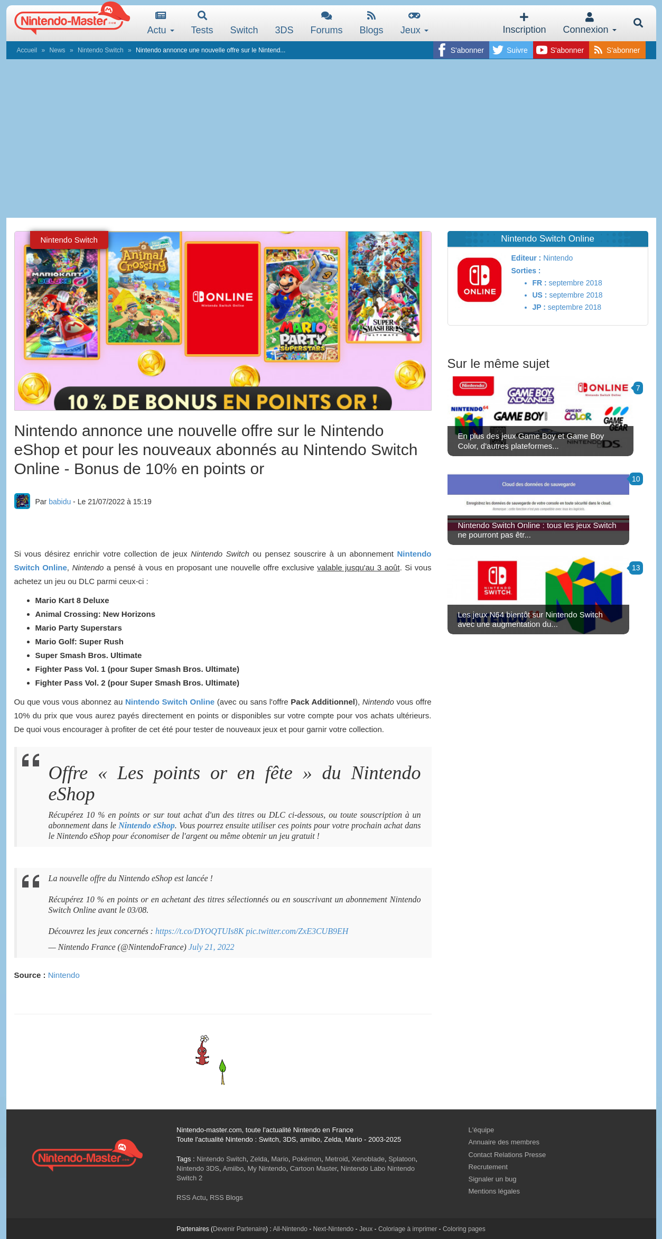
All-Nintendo (290, 1229)
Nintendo (64, 974)
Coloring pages (464, 1229)
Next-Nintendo (333, 1229)
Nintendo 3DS (197, 1168)
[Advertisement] (331, 138)
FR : (540, 283)
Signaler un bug (493, 1179)
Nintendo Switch (101, 50)
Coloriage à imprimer (407, 1229)
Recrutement (488, 1167)
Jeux (414, 23)
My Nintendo (266, 1168)
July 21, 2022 (212, 946)
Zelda (258, 1159)
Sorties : (526, 270)
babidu (60, 501)
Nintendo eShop (146, 825)
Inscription (524, 23)
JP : (539, 307)
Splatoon (401, 1159)
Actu (160, 23)
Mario (279, 1159)
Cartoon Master (313, 1168)
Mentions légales (494, 1191)
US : (540, 295)
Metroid (336, 1159)
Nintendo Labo (363, 1168)
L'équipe (482, 1130)
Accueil (27, 50)
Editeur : (526, 258)
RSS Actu (191, 1197)
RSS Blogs (226, 1197)
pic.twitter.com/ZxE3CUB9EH (297, 931)
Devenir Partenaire (239, 1229)
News (58, 50)
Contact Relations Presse (507, 1155)
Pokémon (306, 1159)
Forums (327, 23)
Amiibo (233, 1168)
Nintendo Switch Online (170, 701)
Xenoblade (368, 1159)
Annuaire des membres (504, 1142)
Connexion (589, 23)
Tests (202, 23)
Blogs (372, 23)
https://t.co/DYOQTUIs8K (199, 931)
